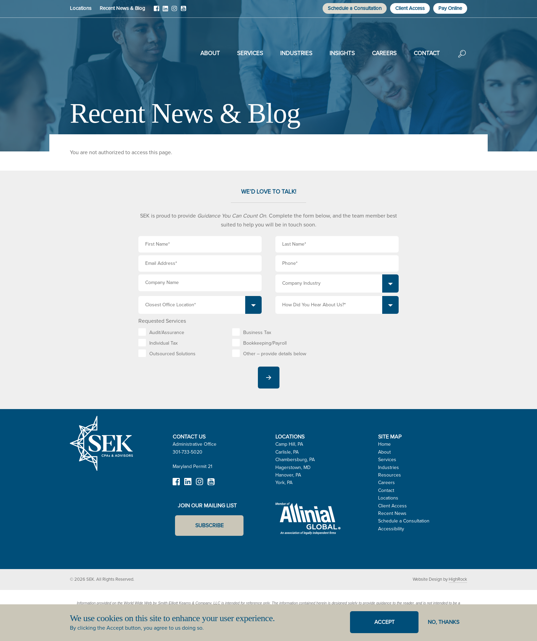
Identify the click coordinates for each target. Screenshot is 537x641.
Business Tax (257, 332)
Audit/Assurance (166, 332)
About (210, 53)
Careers (384, 53)
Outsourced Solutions (172, 353)
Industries (296, 53)
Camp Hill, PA (289, 444)
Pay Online (450, 8)
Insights (342, 53)
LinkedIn (165, 11)
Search (462, 58)
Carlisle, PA (287, 452)
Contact (427, 53)
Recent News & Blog (122, 8)
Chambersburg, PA (295, 459)
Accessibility (391, 528)
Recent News (392, 513)
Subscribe (209, 525)
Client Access (410, 8)
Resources (389, 475)
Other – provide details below (274, 353)
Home (384, 444)
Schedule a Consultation (355, 8)
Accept (384, 622)
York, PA (283, 482)
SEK (104, 52)
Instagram (174, 11)
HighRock (458, 579)
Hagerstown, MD (293, 467)
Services (250, 53)
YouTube (183, 11)
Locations (80, 8)
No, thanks (443, 622)
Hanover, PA (288, 475)
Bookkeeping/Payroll (265, 343)
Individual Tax (163, 343)
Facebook (156, 11)
